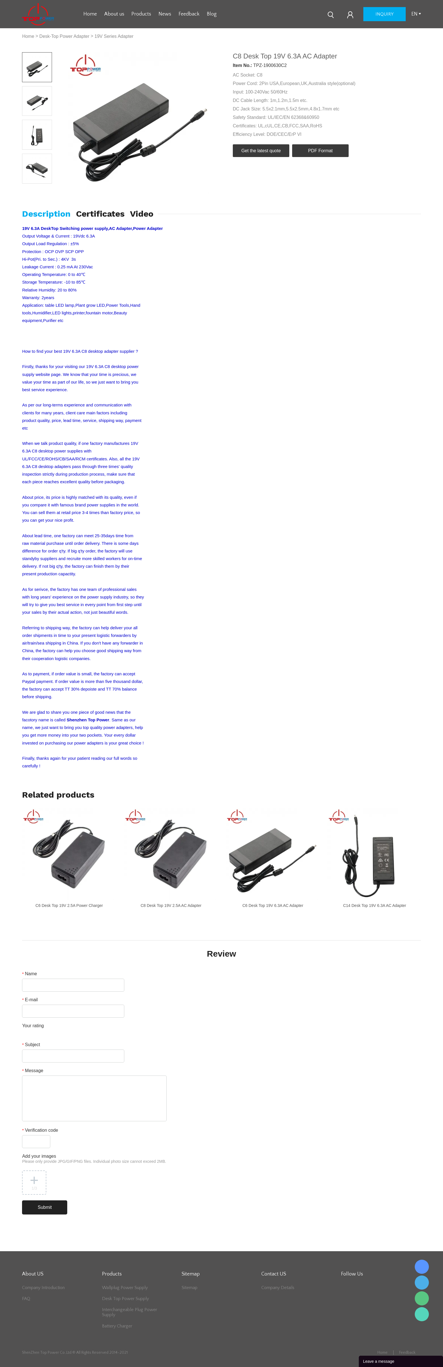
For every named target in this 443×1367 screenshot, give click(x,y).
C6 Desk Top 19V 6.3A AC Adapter (272, 905)
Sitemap (189, 1287)
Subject (31, 1044)
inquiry (384, 14)
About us (114, 14)
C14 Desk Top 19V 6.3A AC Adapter (374, 905)
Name (29, 973)
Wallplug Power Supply (125, 1287)
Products (141, 14)
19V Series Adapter (114, 36)
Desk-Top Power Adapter (64, 36)
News (164, 14)
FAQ (26, 1298)
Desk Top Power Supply (125, 1298)
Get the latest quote (261, 150)
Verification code (40, 1130)
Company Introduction (43, 1287)
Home (90, 14)
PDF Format (320, 150)
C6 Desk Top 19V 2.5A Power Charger (69, 905)
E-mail (30, 999)
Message (32, 1070)
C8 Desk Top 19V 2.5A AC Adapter (171, 905)
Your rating (33, 1025)
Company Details (277, 1287)
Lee (422, 1314)
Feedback (189, 14)
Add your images (94, 1159)
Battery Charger (117, 1326)
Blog (212, 14)
